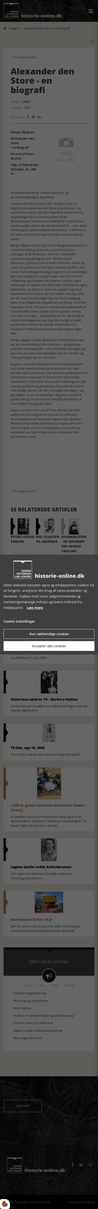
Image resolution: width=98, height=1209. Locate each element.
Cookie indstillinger (19, 621)
